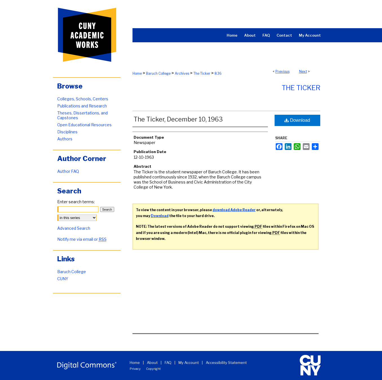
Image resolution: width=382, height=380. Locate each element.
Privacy (135, 369)
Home (137, 73)
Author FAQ (68, 171)
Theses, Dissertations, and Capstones (82, 115)
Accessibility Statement (226, 362)
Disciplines (67, 131)
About (152, 362)
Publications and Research (82, 105)
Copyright (153, 369)
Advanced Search (73, 228)
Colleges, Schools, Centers (82, 98)
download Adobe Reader (234, 210)
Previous (282, 71)
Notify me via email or (82, 239)
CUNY (62, 278)
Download (297, 120)
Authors (64, 138)
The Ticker (201, 73)
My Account (188, 362)
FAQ (168, 362)
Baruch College (158, 73)
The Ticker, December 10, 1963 (178, 119)
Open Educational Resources (84, 124)
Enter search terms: (76, 201)
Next (303, 71)
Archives (182, 73)
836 (218, 73)
